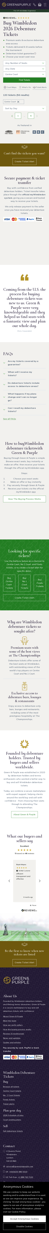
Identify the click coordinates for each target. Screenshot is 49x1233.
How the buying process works (24, 499)
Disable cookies (24, 1226)
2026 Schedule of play (13, 1115)
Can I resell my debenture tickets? (22, 410)
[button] (9, 881)
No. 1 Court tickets (11, 1095)
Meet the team (9, 1021)
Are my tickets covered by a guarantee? (23, 363)
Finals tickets (9, 1099)
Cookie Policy (18, 1211)
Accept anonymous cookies (24, 1219)
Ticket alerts (8, 1104)
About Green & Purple (24, 814)
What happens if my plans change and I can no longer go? (22, 397)
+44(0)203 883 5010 (18, 1172)
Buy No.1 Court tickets (24, 583)
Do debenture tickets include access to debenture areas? (23, 385)
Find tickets (24, 80)
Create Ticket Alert (24, 161)
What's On (24, 87)
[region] (24, 881)
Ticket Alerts (39, 87)
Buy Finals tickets (40, 583)
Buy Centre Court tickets (9, 583)
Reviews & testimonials (13, 1034)
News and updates (12, 1038)
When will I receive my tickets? (20, 374)
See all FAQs (9, 419)
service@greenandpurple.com (19, 1166)
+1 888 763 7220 (25, 1177)
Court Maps (9, 87)
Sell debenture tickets (13, 1131)
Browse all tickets (11, 1087)
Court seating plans (12, 1120)
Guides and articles (12, 1042)
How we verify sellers (13, 1025)
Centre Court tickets (12, 1091)
